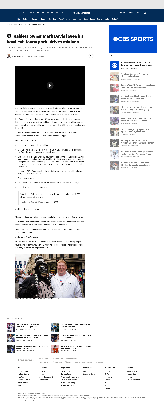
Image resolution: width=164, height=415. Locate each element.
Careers (42, 374)
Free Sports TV (23, 377)
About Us (42, 371)
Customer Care (89, 374)
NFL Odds (27, 24)
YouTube (108, 371)
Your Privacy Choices (69, 380)
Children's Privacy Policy (70, 377)
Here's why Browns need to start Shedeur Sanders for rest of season (136, 164)
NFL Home (9, 24)
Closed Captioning (68, 383)
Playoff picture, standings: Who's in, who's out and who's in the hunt (136, 119)
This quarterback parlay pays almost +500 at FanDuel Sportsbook (30, 325)
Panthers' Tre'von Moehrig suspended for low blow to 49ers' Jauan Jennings (137, 153)
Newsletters (131, 374)
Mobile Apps (22, 386)
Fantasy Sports (23, 374)
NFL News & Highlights (38, 24)
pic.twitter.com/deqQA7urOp (32, 197)
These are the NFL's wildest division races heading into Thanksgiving (136, 108)
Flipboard (108, 388)
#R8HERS (76, 194)
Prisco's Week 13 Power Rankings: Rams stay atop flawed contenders (138, 86)
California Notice (67, 386)
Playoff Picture (18, 24)
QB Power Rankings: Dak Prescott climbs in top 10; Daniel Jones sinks (32, 336)
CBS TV (42, 383)
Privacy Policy (66, 374)
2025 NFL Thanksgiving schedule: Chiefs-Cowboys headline (76, 325)
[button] (122, 19)
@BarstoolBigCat (27, 194)
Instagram (109, 377)
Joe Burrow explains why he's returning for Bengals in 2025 (76, 347)
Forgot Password (133, 380)
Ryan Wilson (17, 56)
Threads (108, 386)
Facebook (108, 380)
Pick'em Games (23, 371)
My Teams (130, 377)
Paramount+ (44, 380)
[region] (50, 85)
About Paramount (46, 377)
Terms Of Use (66, 371)
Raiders (38, 108)
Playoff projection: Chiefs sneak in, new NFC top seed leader (76, 336)
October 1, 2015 (52, 202)
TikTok (107, 374)
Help (85, 371)
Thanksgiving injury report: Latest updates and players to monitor (135, 130)
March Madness (23, 383)
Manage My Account (134, 371)
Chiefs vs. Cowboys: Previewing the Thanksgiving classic (136, 75)
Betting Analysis (24, 380)
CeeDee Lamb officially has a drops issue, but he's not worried (32, 347)
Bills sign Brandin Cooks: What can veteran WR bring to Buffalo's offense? (137, 141)
